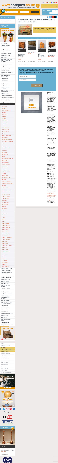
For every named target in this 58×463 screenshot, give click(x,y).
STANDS (3, 217)
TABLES (3, 221)
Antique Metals (5, 283)
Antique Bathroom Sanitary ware (5, 76)
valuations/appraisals (6, 372)
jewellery (52, 191)
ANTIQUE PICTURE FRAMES (7, 102)
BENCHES (4, 112)
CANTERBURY (5, 120)
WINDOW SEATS (5, 266)
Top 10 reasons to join (6, 349)
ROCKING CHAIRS (5, 204)
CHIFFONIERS (5, 137)
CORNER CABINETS (6, 148)
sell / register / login (47, 6)
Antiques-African (5, 51)
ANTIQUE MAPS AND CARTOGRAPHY (5, 46)
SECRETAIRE (4, 208)
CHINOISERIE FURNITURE (7, 141)
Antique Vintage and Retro (6, 320)
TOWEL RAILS (5, 254)
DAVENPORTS (5, 154)
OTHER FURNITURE (6, 196)
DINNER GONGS (5, 162)
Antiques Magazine (5, 353)
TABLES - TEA (5, 247)
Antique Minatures (5, 288)
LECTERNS (4, 179)
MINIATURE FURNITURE (7, 190)
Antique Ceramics (5, 85)
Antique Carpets (5, 82)
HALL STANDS (5, 175)
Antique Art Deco (5, 70)
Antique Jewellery (5, 279)
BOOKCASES (4, 114)
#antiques (7, 412)
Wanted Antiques (5, 355)
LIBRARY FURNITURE (6, 181)
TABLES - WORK (5, 249)
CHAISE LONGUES (6, 127)
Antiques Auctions (5, 345)
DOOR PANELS (5, 166)
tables (55, 189)
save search (37, 85)
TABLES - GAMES (5, 231)
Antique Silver (4, 311)
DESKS (3, 156)
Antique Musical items (6, 295)
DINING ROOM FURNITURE (7, 158)
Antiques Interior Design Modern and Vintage (7, 277)
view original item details (48, 30)
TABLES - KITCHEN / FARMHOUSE (6, 234)
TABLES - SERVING (6, 239)
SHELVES (4, 210)
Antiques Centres (5, 360)
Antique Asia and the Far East (7, 73)
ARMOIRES (4, 108)
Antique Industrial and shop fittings (6, 273)
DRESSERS (4, 169)
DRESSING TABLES (6, 171)
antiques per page (47, 10)
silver (52, 189)
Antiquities (3, 57)
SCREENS (4, 206)
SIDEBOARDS (5, 213)
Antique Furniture (5, 104)
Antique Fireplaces (6, 99)
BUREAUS (4, 116)
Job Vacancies (4, 368)
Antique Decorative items (7, 97)
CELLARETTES (5, 122)
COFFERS (4, 143)
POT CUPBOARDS (5, 202)
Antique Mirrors (5, 290)
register (3, 347)
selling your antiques (51, 200)
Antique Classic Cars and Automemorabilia (7, 91)
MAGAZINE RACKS (6, 187)
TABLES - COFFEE (5, 223)
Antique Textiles (5, 315)
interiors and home (50, 193)
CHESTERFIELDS (5, 131)
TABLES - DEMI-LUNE (6, 227)
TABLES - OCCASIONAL (6, 237)
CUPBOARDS (4, 152)
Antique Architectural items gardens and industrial (6, 60)
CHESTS (3, 133)
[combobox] (24, 12)
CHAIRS (3, 125)
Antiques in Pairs (5, 300)
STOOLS (3, 219)
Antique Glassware (6, 270)
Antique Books (4, 78)
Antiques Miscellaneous (7, 293)
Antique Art (4, 66)
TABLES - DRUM (5, 229)
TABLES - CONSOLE (6, 225)
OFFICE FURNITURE (6, 194)
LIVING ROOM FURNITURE (7, 183)
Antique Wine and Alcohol (7, 324)
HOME (2, 343)
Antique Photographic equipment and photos (6, 303)
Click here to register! (7, 20)
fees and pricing (5, 362)
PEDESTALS (4, 200)
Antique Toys (4, 317)
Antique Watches (5, 322)
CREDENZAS (4, 150)
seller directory (5, 359)
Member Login (4, 21)
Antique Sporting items (7, 313)
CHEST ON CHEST (5, 129)
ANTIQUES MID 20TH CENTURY (5, 286)
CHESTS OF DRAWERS (6, 135)
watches (48, 191)
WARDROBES (4, 260)
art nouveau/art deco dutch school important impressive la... (7, 450)
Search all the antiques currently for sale (51, 196)
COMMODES (4, 146)
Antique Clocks (5, 93)
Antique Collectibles (6, 95)
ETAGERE (4, 173)
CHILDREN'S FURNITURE (7, 139)
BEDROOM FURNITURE (7, 110)
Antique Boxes (4, 80)
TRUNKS (3, 258)
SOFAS (3, 215)
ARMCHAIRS (4, 106)
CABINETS (4, 118)
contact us (4, 370)
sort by (44, 12)
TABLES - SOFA (5, 243)
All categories (4, 43)
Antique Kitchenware (6, 55)
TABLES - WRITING (6, 251)
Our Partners (4, 364)
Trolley (4, 256)
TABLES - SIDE (5, 241)
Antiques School (5, 351)
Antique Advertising (6, 49)
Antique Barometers (6, 53)
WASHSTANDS (5, 262)
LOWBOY (4, 185)
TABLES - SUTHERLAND (7, 245)
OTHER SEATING (5, 198)
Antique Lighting (5, 281)
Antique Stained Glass (6, 268)
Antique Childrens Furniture (5, 88)
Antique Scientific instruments (5, 308)
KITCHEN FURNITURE (6, 177)
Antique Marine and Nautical (6, 298)
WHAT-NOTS (4, 264)
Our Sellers (4, 357)
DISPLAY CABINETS (6, 164)
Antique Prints (4, 305)
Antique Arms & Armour (6, 63)
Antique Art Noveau (6, 68)
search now (35, 11)
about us (3, 366)
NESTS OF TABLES (6, 192)
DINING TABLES (5, 160)
